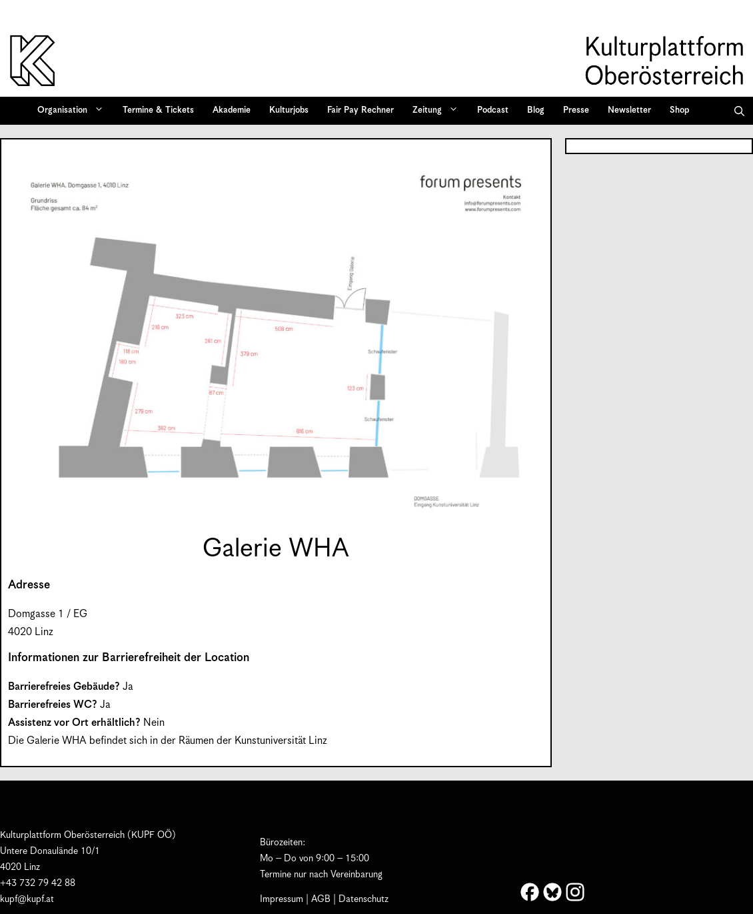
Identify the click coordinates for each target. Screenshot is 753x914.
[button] (739, 111)
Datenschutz (363, 899)
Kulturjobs (289, 110)
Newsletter (629, 110)
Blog (535, 110)
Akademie (232, 110)
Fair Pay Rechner (360, 110)
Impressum (281, 899)
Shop (679, 110)
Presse (576, 110)
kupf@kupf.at (27, 899)
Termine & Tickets (158, 110)
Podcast (492, 110)
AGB (321, 899)
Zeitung (439, 111)
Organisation (75, 111)
